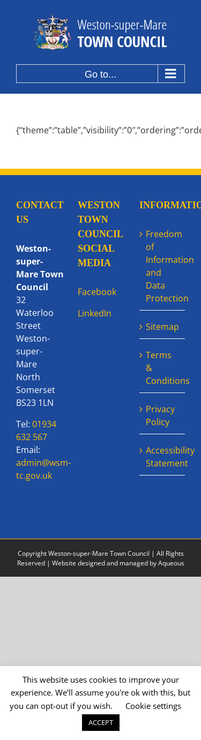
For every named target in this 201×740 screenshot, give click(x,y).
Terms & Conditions (163, 368)
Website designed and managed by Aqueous (118, 563)
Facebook (97, 292)
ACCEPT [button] (100, 722)
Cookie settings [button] (153, 705)
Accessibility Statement (163, 456)
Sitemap (162, 327)
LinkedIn (94, 313)
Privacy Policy (160, 415)
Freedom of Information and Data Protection (163, 266)
